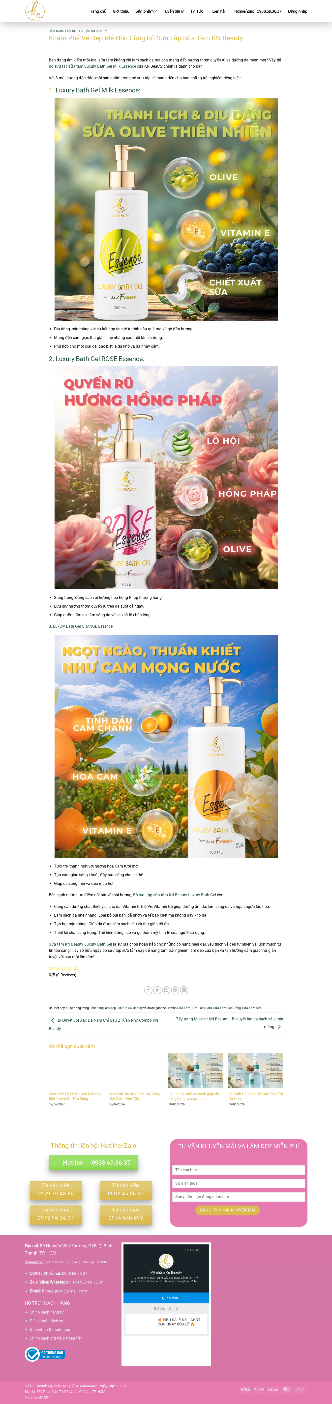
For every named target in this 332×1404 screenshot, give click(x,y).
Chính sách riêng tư (47, 1312)
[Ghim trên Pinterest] (175, 990)
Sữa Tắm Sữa (252, 1008)
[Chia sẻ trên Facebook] (148, 990)
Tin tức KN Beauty (93, 31)
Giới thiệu (121, 11)
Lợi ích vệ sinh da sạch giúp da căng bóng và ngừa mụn (193, 1096)
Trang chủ (97, 11)
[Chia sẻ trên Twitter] (157, 990)
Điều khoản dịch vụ (46, 1321)
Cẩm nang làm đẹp (63, 31)
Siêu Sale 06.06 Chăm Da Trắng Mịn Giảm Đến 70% (134, 1096)
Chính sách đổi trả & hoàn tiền (56, 1338)
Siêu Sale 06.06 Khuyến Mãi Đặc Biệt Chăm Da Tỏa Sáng (75, 1096)
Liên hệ (220, 11)
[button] (297, 11)
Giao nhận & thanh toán (50, 1329)
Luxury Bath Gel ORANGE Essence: (83, 626)
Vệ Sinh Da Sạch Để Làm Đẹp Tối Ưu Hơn (255, 1096)
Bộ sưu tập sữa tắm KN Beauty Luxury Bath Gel (174, 895)
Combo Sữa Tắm (178, 1008)
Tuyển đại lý (173, 11)
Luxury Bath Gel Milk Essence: (98, 90)
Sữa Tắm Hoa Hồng (227, 1008)
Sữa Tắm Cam (202, 1008)
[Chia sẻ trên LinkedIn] (184, 990)
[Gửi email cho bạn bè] (166, 990)
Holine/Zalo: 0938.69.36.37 (257, 11)
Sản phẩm (146, 11)
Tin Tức (198, 11)
